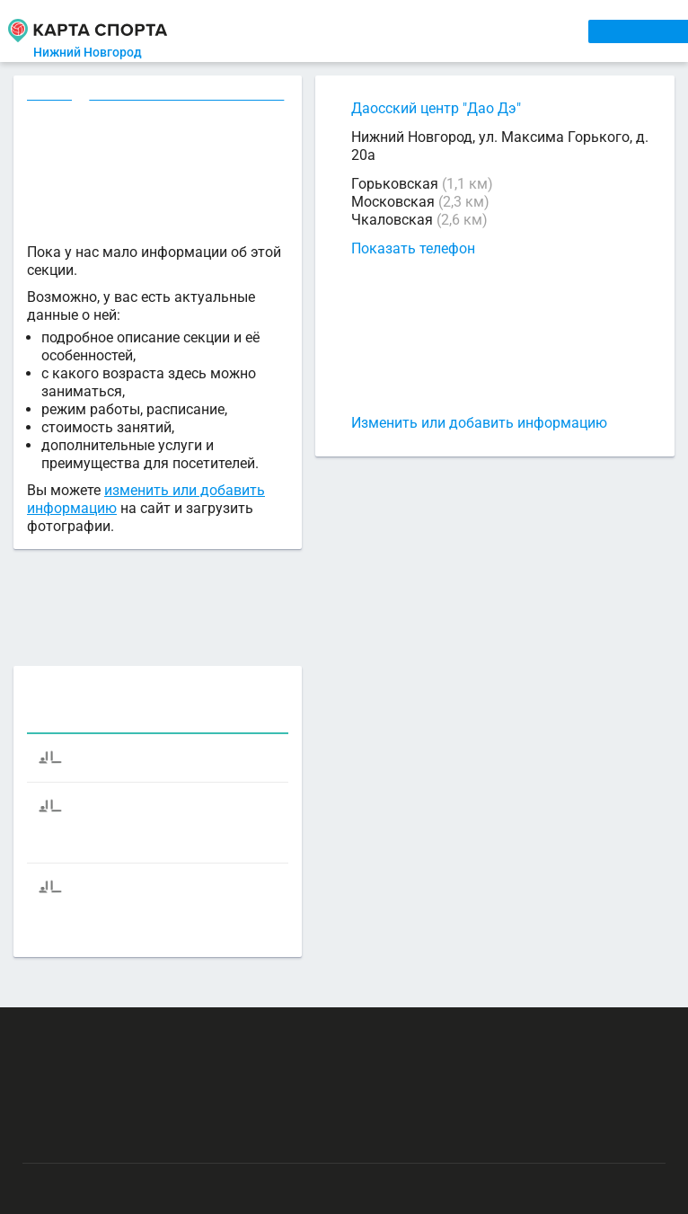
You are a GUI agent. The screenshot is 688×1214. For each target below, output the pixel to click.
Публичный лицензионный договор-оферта (152, 1123)
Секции (50, 96)
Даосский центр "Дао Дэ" (436, 108)
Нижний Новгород (104, 52)
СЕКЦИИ (293, 30)
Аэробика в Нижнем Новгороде (190, 96)
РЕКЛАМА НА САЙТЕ (109, 1018)
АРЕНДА (356, 30)
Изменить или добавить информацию (479, 422)
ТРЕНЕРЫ (422, 30)
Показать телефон (413, 248)
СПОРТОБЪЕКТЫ (519, 30)
